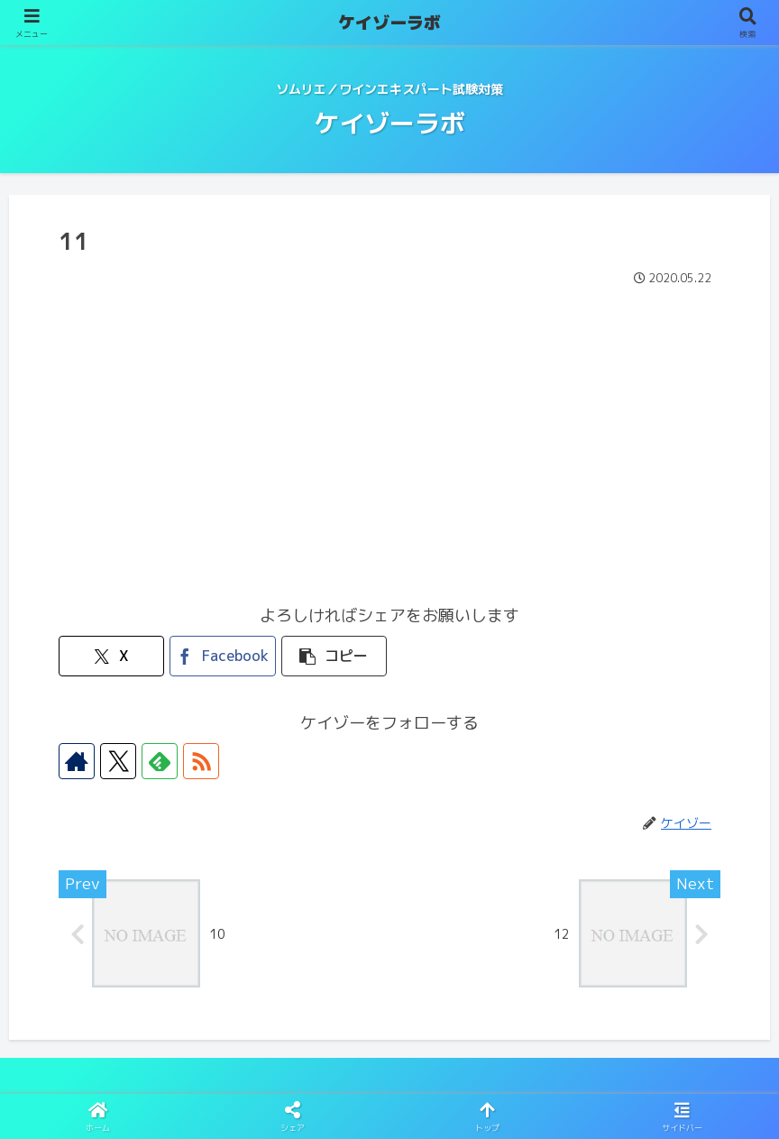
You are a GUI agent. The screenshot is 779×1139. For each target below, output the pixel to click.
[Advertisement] (389, 426)
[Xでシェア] (111, 656)
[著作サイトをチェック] (77, 761)
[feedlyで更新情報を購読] (160, 761)
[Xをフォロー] (118, 761)
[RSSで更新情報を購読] (201, 761)
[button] (334, 656)
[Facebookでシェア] (222, 656)
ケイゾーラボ (389, 22)
